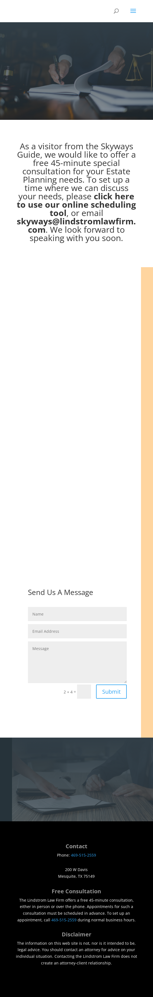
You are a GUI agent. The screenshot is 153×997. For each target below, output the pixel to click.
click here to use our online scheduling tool (76, 204)
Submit (111, 691)
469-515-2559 (83, 855)
